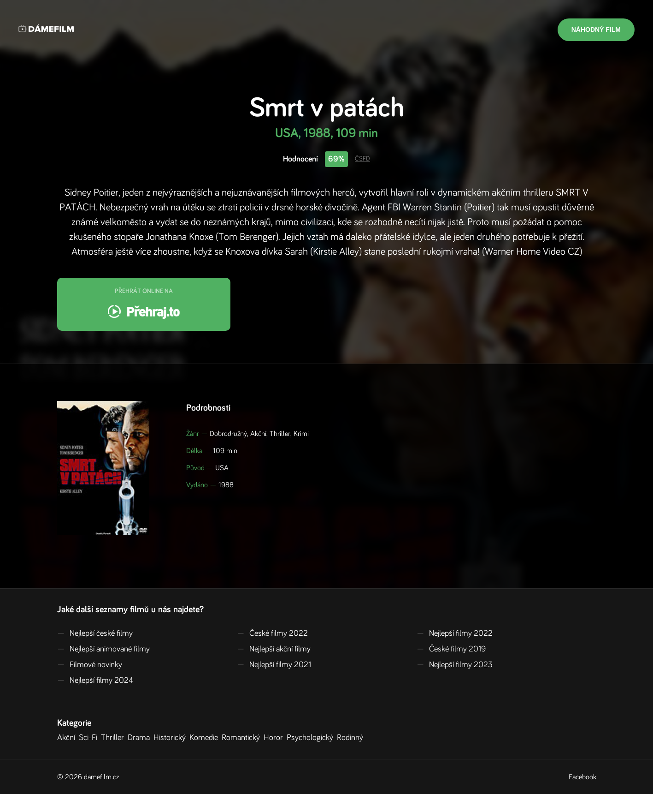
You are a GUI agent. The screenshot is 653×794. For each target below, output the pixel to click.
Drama (140, 738)
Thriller (114, 738)
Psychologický (312, 738)
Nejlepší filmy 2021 (274, 664)
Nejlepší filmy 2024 (95, 680)
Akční (68, 738)
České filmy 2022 (272, 633)
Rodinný (352, 738)
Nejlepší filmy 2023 (455, 664)
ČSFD (362, 158)
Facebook (582, 777)
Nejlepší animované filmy (103, 649)
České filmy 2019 (451, 649)
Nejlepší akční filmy (274, 649)
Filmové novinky (89, 664)
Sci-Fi (90, 738)
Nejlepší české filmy (95, 633)
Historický (171, 738)
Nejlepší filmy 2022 (455, 633)
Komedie (205, 738)
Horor (275, 738)
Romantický (243, 738)
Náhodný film (596, 29)
